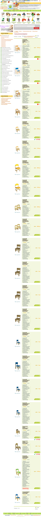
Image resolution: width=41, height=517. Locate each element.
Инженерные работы (4, 99)
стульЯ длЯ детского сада (3, 22)
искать (36, 28)
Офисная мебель (4, 77)
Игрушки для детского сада (6, 59)
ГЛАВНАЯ (5, 10)
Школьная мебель (4, 92)
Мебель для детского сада (6, 68)
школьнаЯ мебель (33, 17)
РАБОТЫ (36, 10)
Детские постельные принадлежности (7, 55)
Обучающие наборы (5, 76)
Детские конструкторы (5, 54)
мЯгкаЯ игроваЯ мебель (24, 22)
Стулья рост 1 (3, 42)
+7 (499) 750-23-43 (3, 8)
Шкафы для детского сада (6, 91)
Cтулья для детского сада (5, 35)
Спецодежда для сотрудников (6, 80)
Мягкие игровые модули (5, 73)
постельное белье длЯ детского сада (13, 23)
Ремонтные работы (4, 100)
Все (20, 36)
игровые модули (24, 17)
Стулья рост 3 (3, 45)
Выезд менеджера (4, 104)
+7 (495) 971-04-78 (20, 515)
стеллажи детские (8, 17)
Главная (16, 31)
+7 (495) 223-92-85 (3, 7)
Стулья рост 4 (3, 46)
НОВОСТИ (17, 10)
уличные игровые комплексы (33, 23)
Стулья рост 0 (3, 41)
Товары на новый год (5, 88)
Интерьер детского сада (5, 62)
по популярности (29, 36)
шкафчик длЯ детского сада (8, 22)
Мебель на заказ (4, 69)
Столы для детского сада (5, 84)
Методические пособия (5, 72)
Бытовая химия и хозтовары (6, 47)
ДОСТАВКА (23, 10)
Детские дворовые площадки (6, 103)
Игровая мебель (4, 58)
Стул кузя (2, 38)
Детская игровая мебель (5, 50)
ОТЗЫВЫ (33, 10)
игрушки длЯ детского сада (29, 23)
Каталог (20, 31)
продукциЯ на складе (29, 17)
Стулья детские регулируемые (6, 40)
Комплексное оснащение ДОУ (6, 98)
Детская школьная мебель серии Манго (7, 51)
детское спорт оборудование (38, 22)
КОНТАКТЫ (39, 10)
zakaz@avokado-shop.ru (37, 515)
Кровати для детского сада (6, 65)
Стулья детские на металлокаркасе (7, 39)
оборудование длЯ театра (19, 22)
